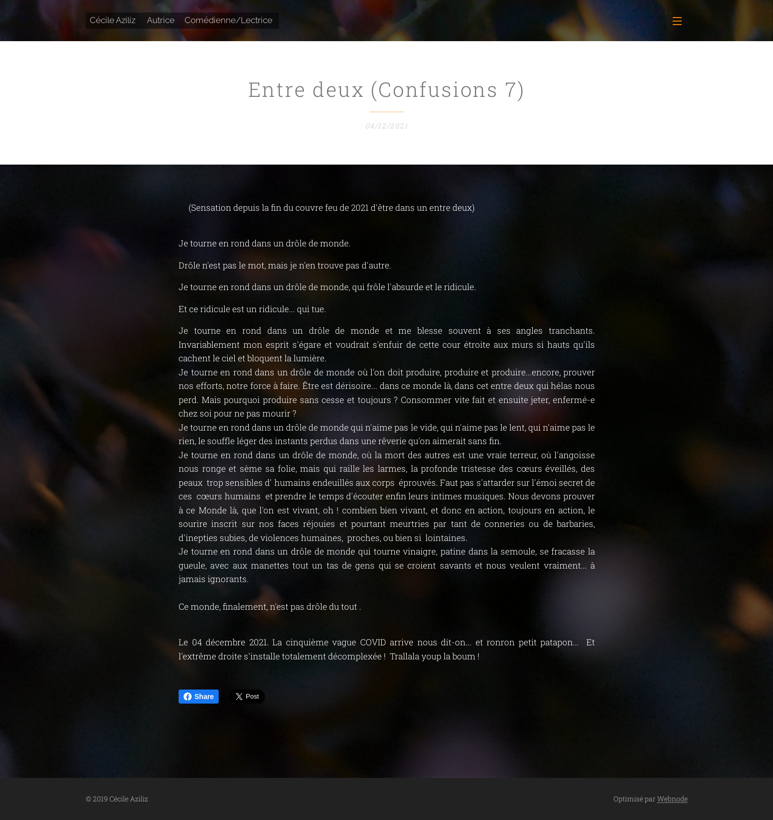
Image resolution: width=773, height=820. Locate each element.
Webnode (672, 798)
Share (199, 697)
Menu (677, 21)
